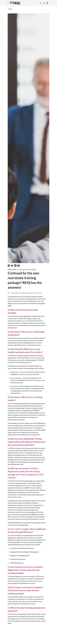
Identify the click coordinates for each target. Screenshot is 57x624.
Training (10, 9)
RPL (39, 501)
